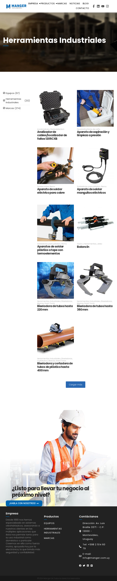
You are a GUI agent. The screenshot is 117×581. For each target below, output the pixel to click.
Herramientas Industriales (49, 301)
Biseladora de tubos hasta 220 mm (55, 307)
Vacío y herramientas (87, 244)
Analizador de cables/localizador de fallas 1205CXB (52, 135)
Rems (52, 186)
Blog (86, 3)
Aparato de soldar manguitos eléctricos (91, 191)
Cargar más (75, 384)
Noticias (75, 3)
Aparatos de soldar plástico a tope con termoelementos (50, 250)
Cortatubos (42, 361)
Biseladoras (67, 301)
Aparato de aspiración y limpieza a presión (93, 133)
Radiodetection (57, 129)
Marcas (62, 3)
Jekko (99, 244)
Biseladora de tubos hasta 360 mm (95, 307)
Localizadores (43, 129)
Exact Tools (50, 303)
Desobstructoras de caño (88, 129)
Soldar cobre (43, 186)
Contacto (82, 8)
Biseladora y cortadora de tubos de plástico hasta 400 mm (55, 367)
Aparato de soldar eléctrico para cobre (50, 191)
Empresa (33, 3)
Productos (48, 3)
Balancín (83, 247)
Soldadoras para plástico (89, 186)
